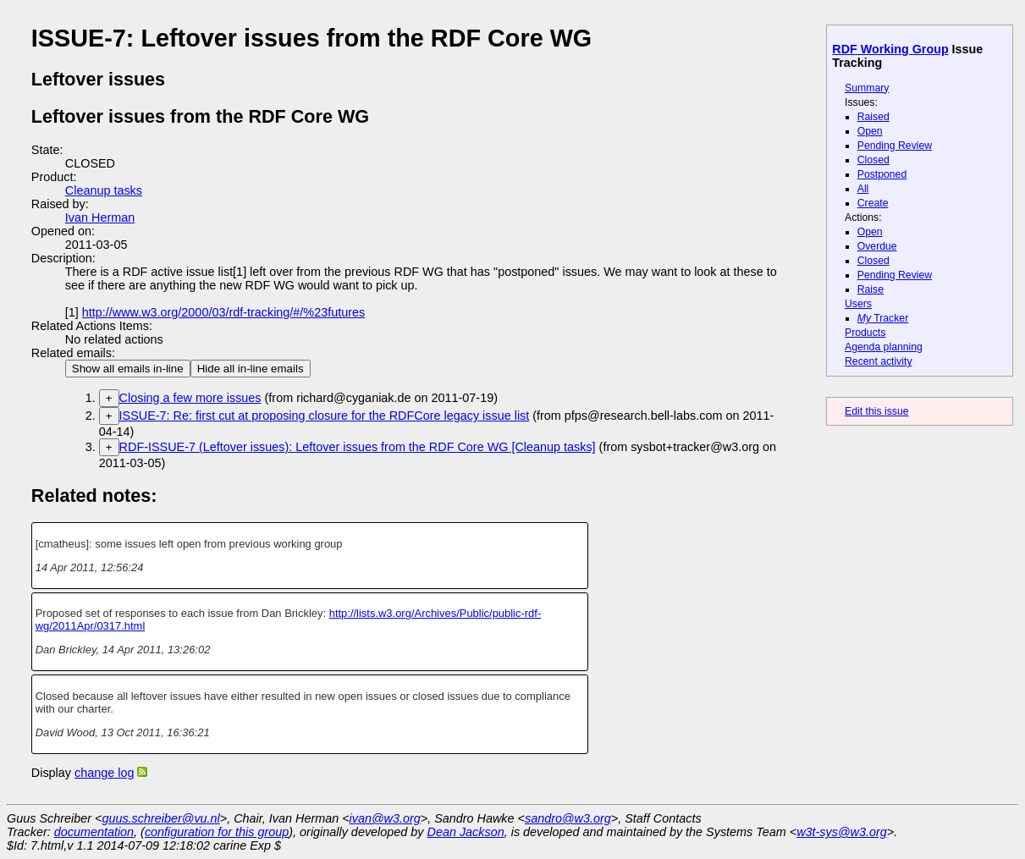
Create (873, 203)
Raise (870, 289)
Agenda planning (884, 347)
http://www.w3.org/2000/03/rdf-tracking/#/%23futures (223, 312)
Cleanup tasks (103, 190)
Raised (873, 117)
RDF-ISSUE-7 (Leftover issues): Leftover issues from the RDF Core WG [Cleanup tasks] (357, 447)
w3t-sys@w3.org (841, 832)
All (863, 189)
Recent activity (878, 361)
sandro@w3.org (568, 818)
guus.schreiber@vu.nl (160, 818)
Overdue (877, 246)
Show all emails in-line (128, 368)
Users (858, 304)
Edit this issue (876, 411)
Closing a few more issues (190, 398)
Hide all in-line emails (250, 368)
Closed (873, 160)
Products (865, 333)
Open (870, 131)
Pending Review (894, 145)
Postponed (882, 174)
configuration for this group (217, 832)
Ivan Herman (100, 217)
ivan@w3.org (385, 818)
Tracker (883, 318)
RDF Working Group (890, 49)
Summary (867, 88)
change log (104, 772)
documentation (94, 832)
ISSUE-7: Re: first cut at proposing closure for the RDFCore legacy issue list (324, 415)
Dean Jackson (465, 832)
